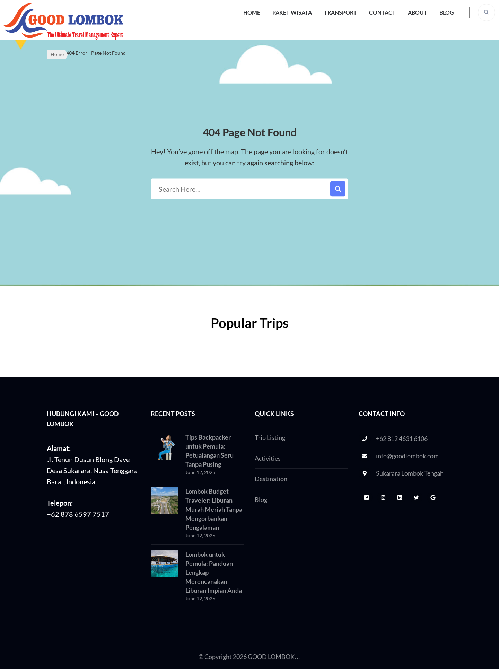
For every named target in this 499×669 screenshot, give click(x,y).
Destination (271, 479)
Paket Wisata (292, 12)
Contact (382, 12)
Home (251, 12)
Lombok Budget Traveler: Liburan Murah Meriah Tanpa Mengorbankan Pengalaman (213, 509)
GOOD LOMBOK (271, 656)
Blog (446, 12)
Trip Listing (270, 437)
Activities (268, 458)
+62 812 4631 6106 (402, 438)
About (417, 12)
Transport (340, 12)
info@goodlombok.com (407, 456)
